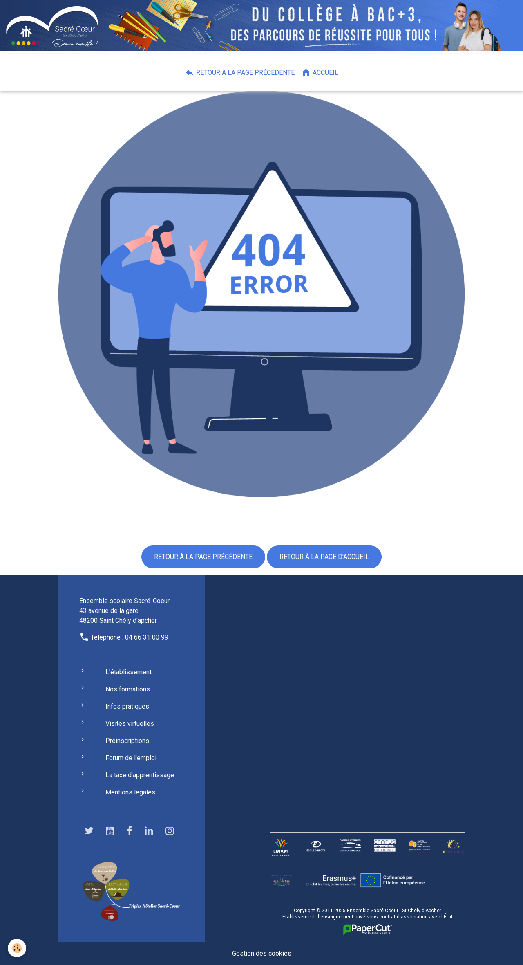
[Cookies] (17, 948)
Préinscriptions (127, 741)
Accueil (319, 72)
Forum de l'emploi (130, 758)
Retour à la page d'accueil (324, 557)
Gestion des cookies (261, 953)
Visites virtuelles (129, 723)
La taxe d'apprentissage (139, 775)
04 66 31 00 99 (146, 637)
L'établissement (128, 672)
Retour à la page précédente (240, 72)
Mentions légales (130, 792)
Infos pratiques (127, 706)
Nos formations (127, 689)
